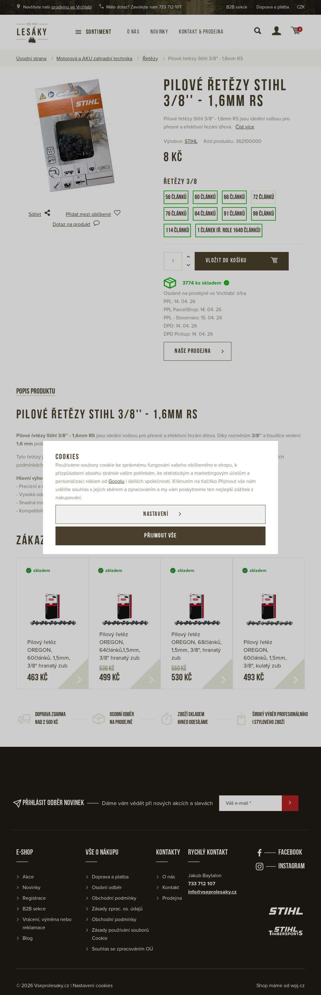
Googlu (116, 481)
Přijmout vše (160, 536)
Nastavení (155, 514)
